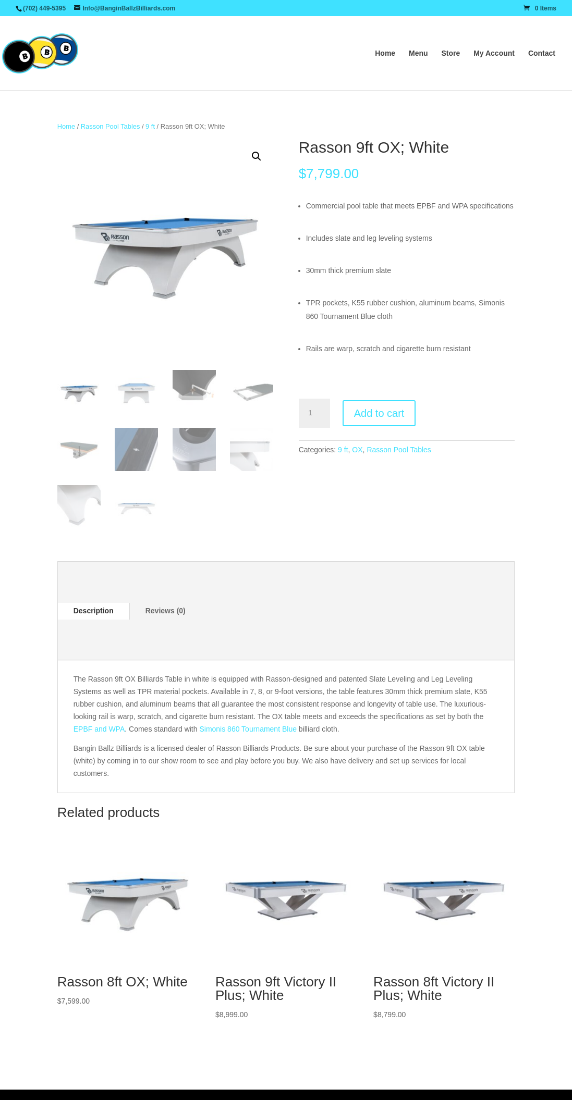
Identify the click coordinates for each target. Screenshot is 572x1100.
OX (357, 450)
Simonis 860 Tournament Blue (248, 729)
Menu (418, 53)
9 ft (150, 126)
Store (450, 53)
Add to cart (379, 413)
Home (385, 53)
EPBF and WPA (99, 729)
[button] (256, 156)
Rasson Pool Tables (110, 126)
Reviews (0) (165, 611)
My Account (494, 53)
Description (94, 611)
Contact (541, 53)
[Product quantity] (314, 413)
